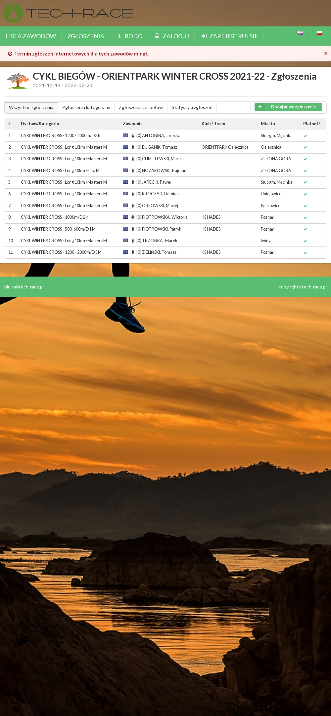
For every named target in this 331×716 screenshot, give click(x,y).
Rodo (129, 36)
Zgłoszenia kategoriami (86, 107)
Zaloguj (171, 36)
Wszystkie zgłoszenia (31, 107)
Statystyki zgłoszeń (192, 107)
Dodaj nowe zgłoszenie (285, 107)
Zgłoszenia (85, 36)
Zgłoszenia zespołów (141, 107)
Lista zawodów (31, 36)
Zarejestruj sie (229, 36)
